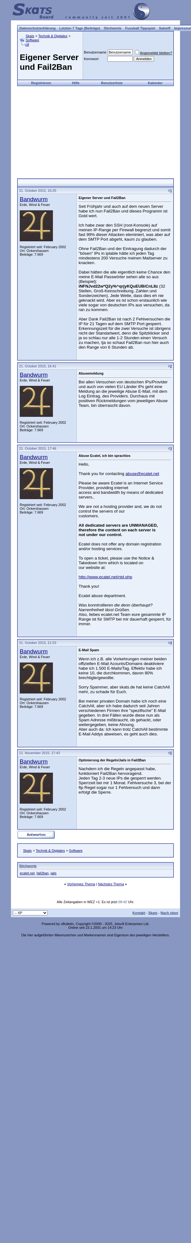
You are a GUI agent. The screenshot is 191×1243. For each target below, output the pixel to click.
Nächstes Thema (111, 884)
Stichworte (112, 28)
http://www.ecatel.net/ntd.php (105, 577)
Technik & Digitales (52, 36)
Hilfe (76, 83)
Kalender (155, 83)
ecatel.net (27, 873)
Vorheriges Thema (81, 884)
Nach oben (169, 913)
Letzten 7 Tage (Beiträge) (79, 28)
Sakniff (165, 28)
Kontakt (138, 913)
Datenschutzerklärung (37, 28)
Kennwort (91, 59)
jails (54, 873)
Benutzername (95, 52)
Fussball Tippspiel (140, 28)
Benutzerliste (112, 83)
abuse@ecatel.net (142, 473)
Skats (30, 36)
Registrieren (41, 83)
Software (32, 40)
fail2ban (43, 873)
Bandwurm (34, 199)
